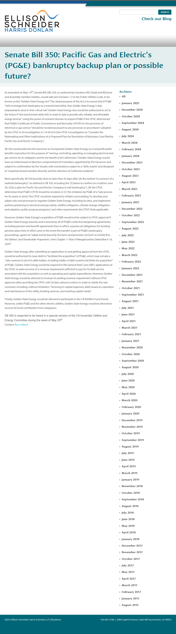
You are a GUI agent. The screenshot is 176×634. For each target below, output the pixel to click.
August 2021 (130, 301)
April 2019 (129, 466)
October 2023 (131, 169)
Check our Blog (156, 18)
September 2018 (133, 499)
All (123, 96)
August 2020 (130, 367)
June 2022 (128, 241)
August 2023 (130, 175)
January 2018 (130, 539)
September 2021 (133, 294)
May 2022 (128, 248)
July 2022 (128, 235)
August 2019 (130, 446)
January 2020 (130, 413)
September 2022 (133, 222)
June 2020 (128, 380)
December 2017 (132, 545)
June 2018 (128, 519)
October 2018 (131, 492)
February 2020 (131, 407)
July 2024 (128, 136)
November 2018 (132, 486)
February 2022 (131, 261)
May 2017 (128, 572)
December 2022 (132, 208)
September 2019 (133, 440)
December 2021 (132, 274)
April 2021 (129, 321)
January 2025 (130, 103)
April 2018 (129, 532)
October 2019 (131, 433)
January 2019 (130, 479)
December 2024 (132, 109)
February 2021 (131, 334)
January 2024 (130, 156)
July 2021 (128, 308)
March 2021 (129, 327)
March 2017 (129, 585)
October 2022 (131, 215)
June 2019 (128, 459)
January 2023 (130, 202)
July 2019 (128, 453)
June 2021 (128, 314)
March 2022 (129, 255)
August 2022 (130, 228)
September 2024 (133, 123)
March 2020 (129, 400)
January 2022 (130, 268)
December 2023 (132, 162)
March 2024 (129, 142)
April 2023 (129, 182)
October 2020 (131, 354)
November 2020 (132, 347)
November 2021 (132, 281)
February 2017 (131, 592)
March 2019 (129, 473)
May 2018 (128, 526)
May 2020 (128, 387)
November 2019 (132, 426)
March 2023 (129, 189)
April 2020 (129, 393)
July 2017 (128, 565)
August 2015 (130, 605)
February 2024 (131, 149)
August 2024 (130, 129)
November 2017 (132, 552)
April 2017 (129, 578)
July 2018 (128, 512)
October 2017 (131, 559)
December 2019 (132, 420)
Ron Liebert (21, 324)
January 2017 (130, 598)
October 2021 (131, 288)
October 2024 (131, 116)
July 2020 (128, 374)
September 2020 (133, 360)
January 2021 (130, 341)
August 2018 (130, 506)
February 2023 (131, 195)
